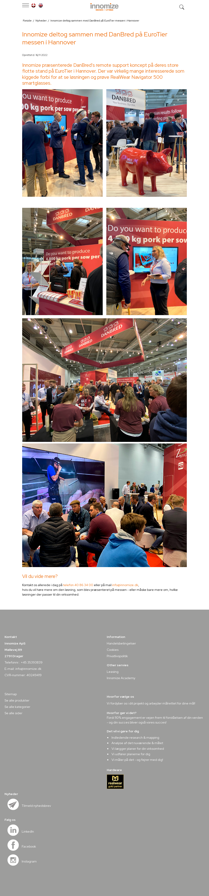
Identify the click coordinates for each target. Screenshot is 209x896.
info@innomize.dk (125, 585)
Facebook (29, 846)
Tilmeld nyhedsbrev (36, 806)
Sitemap (11, 694)
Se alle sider (13, 713)
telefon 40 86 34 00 (78, 585)
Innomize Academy (121, 678)
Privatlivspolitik (117, 656)
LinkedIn (28, 831)
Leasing (113, 672)
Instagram (29, 861)
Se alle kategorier (17, 707)
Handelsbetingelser (121, 643)
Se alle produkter (17, 700)
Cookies (113, 650)
